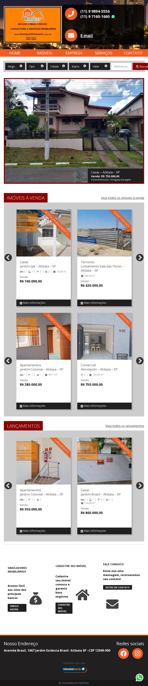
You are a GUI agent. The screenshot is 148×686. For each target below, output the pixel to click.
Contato (133, 53)
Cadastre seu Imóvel (64, 608)
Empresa (74, 53)
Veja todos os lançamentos (124, 426)
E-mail (86, 35)
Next (139, 258)
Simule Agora (14, 607)
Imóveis (44, 53)
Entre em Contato (117, 587)
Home (14, 53)
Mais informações (32, 303)
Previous (8, 258)
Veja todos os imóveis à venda (122, 198)
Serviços (103, 53)
